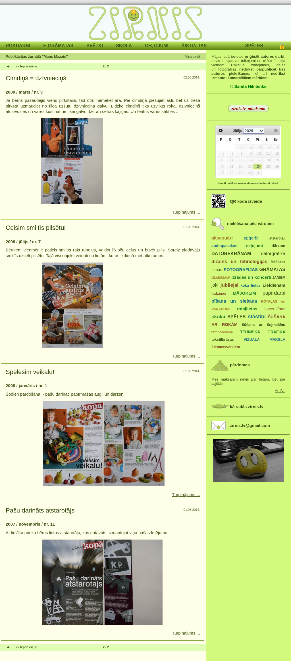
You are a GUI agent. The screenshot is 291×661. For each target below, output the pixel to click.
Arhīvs (280, 391)
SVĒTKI (94, 45)
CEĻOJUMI (157, 45)
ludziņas (218, 293)
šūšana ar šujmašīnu (263, 325)
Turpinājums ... (186, 212)
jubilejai (229, 285)
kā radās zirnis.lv (246, 406)
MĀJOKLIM (244, 293)
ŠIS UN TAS (194, 45)
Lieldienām (274, 285)
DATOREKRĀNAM (231, 253)
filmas (216, 269)
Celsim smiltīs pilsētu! (36, 227)
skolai (218, 316)
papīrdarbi (274, 293)
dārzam (278, 246)
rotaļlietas (247, 308)
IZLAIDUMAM (220, 277)
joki (214, 285)
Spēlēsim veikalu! (30, 371)
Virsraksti (192, 56)
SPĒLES (254, 45)
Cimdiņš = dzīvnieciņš (36, 78)
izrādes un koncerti (251, 277)
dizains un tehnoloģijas (239, 261)
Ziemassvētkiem (225, 347)
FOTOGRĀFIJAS (241, 269)
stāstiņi (256, 316)
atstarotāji (277, 238)
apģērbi (251, 238)
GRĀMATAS (272, 269)
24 (259, 167)
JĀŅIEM (278, 278)
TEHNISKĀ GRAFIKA (262, 332)
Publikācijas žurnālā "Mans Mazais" (37, 56)
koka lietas (250, 285)
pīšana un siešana (234, 300)
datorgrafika (273, 253)
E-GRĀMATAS (58, 45)
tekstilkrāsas (222, 339)
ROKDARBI (18, 45)
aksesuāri (222, 237)
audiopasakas (224, 246)
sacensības (274, 309)
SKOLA (124, 45)
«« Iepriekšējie (26, 66)
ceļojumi (254, 245)
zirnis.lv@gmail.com (250, 425)
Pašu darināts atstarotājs (40, 510)
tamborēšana (222, 332)
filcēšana (278, 262)
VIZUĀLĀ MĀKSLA (264, 339)
